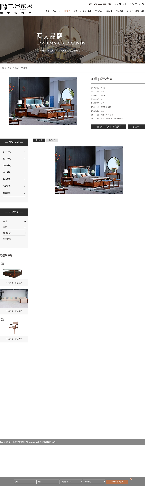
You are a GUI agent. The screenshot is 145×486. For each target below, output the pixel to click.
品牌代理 (119, 11)
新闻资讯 (109, 11)
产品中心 (77, 11)
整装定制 (7, 193)
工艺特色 (98, 11)
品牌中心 (56, 11)
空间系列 (67, 11)
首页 (47, 11)
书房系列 (7, 172)
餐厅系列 (7, 158)
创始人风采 (87, 11)
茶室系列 (7, 179)
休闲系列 (7, 186)
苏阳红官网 (139, 11)
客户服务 (130, 11)
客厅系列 (7, 152)
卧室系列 (7, 165)
